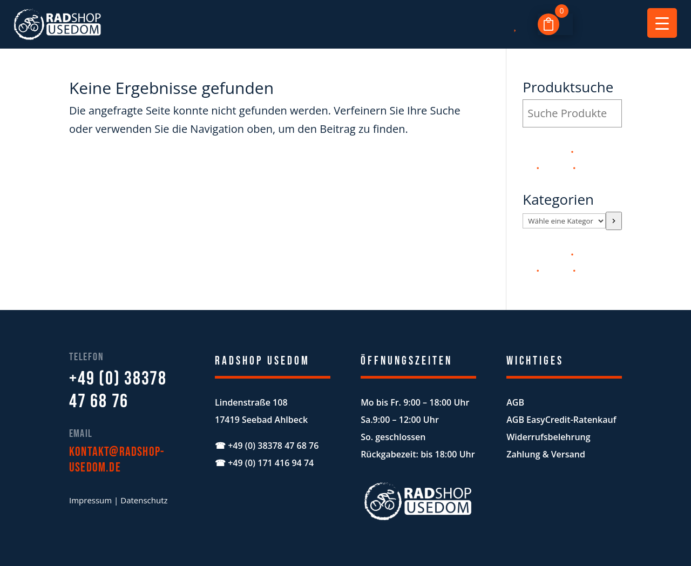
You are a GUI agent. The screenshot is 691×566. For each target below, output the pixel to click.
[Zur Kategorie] (614, 221)
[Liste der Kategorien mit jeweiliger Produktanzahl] (564, 220)
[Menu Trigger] (662, 23)
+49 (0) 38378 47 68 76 (118, 390)
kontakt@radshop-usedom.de (116, 459)
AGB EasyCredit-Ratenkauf (561, 420)
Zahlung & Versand (545, 454)
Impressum (90, 500)
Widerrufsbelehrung (548, 437)
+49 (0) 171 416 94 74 (271, 463)
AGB (515, 402)
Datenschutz (143, 500)
